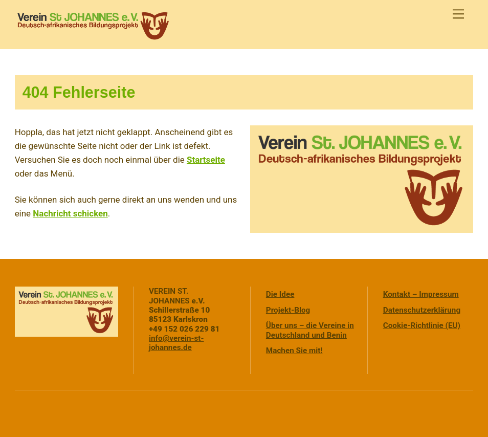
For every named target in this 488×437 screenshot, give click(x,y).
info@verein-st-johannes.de (176, 343)
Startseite (206, 160)
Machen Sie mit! (294, 350)
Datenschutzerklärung (421, 310)
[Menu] (458, 14)
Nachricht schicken (70, 213)
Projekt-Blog (288, 310)
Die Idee (280, 294)
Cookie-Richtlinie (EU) (421, 325)
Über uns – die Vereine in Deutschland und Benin (310, 330)
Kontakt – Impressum (421, 294)
